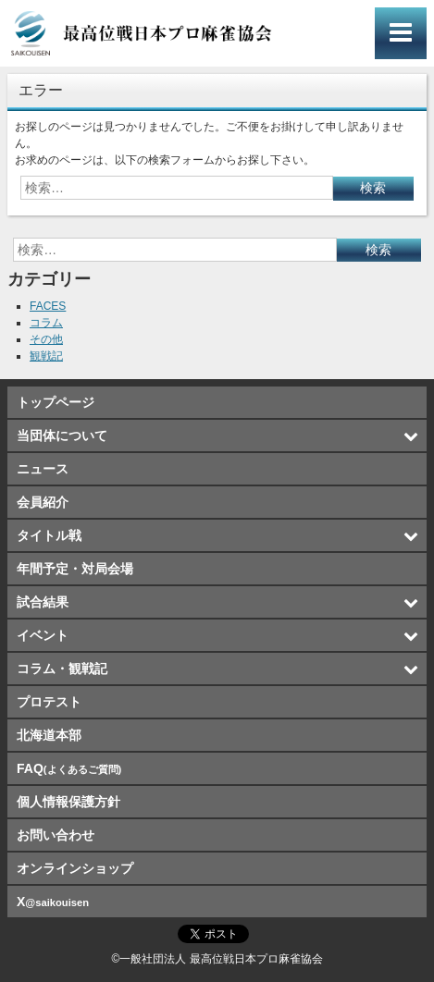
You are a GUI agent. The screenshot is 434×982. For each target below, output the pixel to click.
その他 (46, 339)
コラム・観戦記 (62, 668)
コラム (46, 322)
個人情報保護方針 (68, 801)
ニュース (42, 468)
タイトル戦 (49, 535)
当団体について (62, 435)
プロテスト (49, 701)
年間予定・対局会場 (75, 568)
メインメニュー (401, 33)
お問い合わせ (55, 835)
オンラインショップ (75, 868)
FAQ (69, 768)
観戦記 (46, 356)
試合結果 (42, 602)
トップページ (55, 402)
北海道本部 (49, 735)
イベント (42, 635)
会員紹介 (42, 502)
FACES (48, 306)
